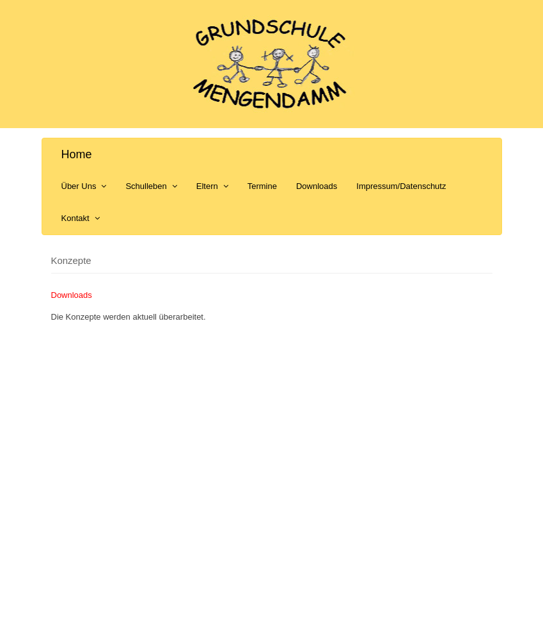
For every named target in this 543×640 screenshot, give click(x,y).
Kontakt (80, 218)
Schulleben (151, 186)
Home (76, 154)
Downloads (316, 186)
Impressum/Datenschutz (401, 186)
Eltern (212, 186)
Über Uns (84, 186)
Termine (262, 186)
